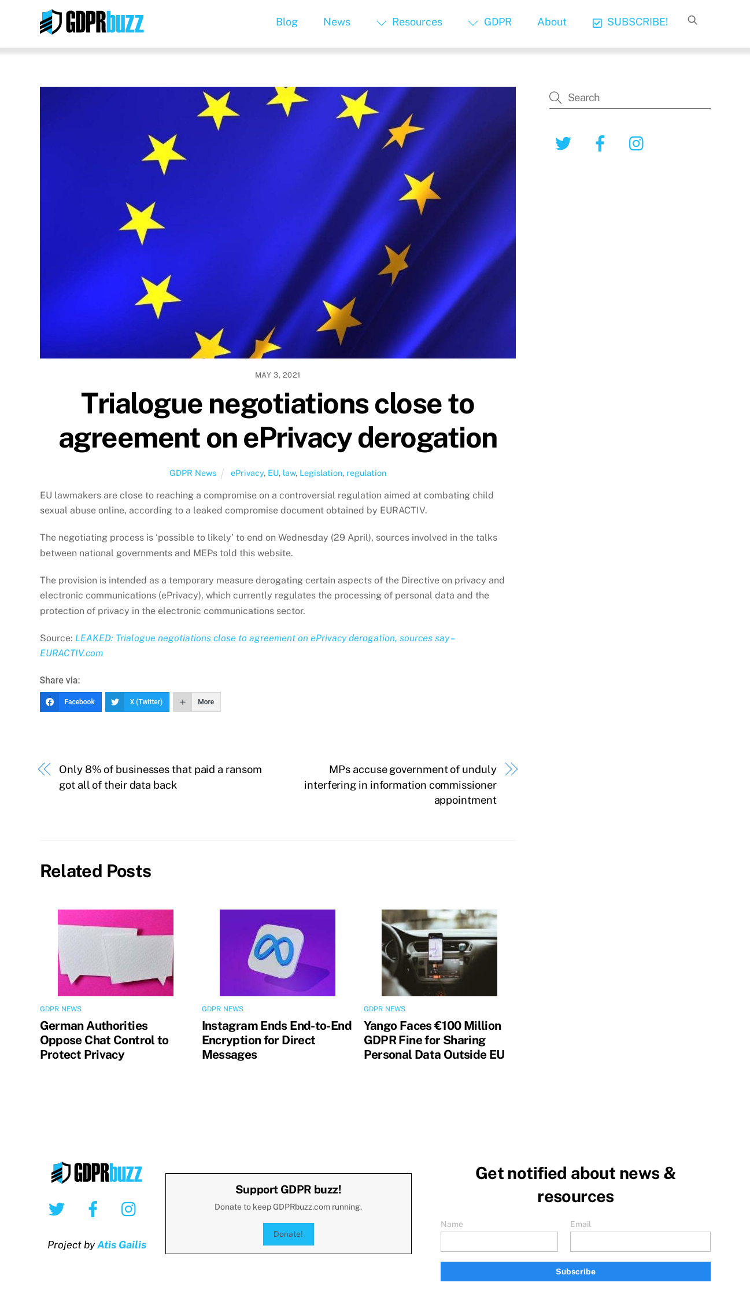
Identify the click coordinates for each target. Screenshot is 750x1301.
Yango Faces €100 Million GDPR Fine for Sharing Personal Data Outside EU (434, 1040)
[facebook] (602, 142)
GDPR (489, 22)
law (289, 473)
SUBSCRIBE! (630, 22)
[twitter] (565, 142)
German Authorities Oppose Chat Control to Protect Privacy (104, 1040)
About (552, 22)
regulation (366, 473)
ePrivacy (247, 473)
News (336, 22)
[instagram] (639, 142)
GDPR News (192, 473)
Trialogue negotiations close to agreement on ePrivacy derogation (277, 420)
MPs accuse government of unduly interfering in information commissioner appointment (400, 784)
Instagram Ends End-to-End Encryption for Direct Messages (277, 1040)
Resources (409, 22)
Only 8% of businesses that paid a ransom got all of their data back (160, 776)
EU (273, 473)
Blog (287, 22)
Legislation (321, 473)
